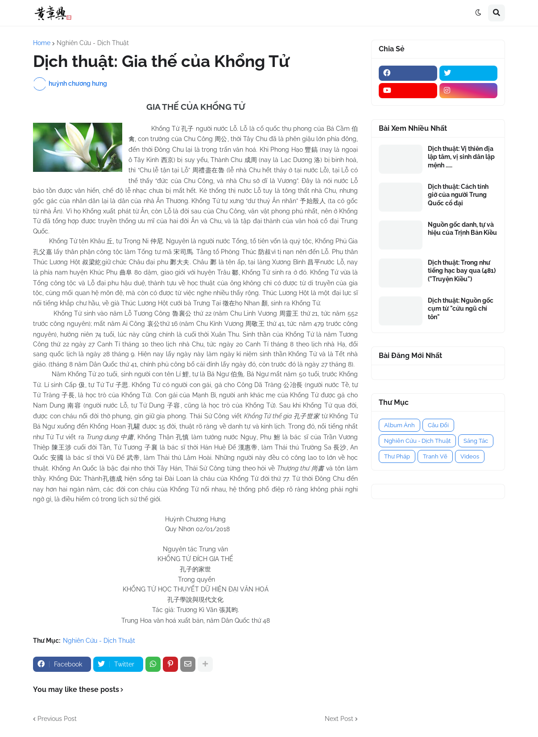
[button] (478, 12)
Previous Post (57, 718)
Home (41, 43)
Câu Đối (438, 425)
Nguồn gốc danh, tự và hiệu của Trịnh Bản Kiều (462, 228)
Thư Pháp (397, 456)
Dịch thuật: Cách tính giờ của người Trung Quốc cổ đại (458, 194)
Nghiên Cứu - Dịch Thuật (93, 43)
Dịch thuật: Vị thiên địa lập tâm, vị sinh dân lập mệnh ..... (461, 156)
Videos (469, 456)
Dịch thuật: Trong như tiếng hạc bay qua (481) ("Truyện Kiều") (462, 270)
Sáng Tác (476, 440)
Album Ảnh (399, 425)
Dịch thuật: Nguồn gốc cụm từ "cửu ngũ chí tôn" (460, 308)
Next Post (339, 718)
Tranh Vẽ (435, 456)
